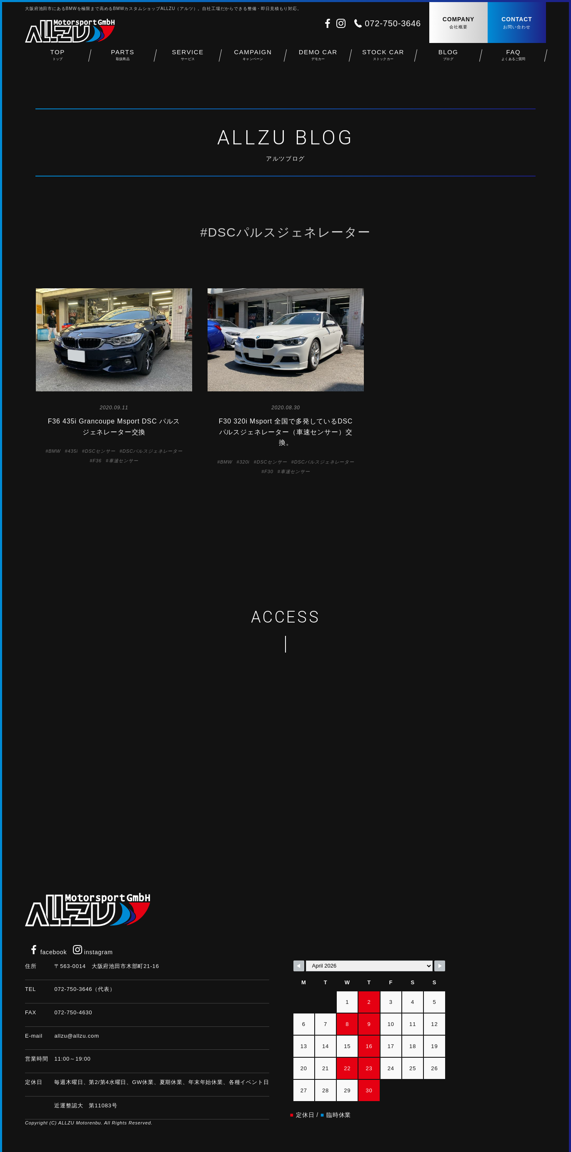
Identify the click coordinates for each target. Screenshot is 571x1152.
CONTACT (517, 23)
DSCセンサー (100, 451)
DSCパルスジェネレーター (153, 451)
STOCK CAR (383, 59)
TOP (57, 59)
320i (245, 461)
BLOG (448, 59)
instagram (93, 952)
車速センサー (123, 460)
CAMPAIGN (253, 59)
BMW (54, 451)
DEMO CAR (318, 59)
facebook (48, 952)
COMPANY (458, 23)
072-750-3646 (393, 23)
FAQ (513, 59)
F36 (97, 460)
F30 (268, 471)
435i (73, 451)
